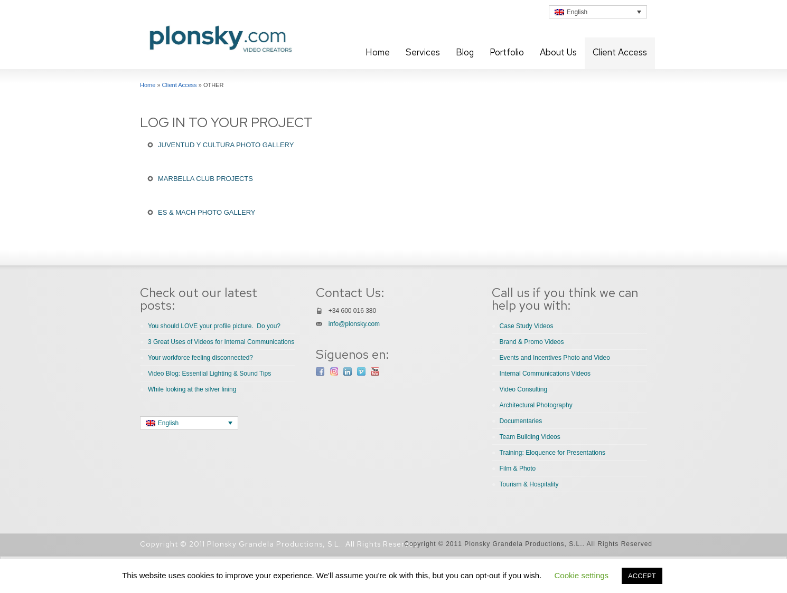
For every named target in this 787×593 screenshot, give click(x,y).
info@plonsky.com (354, 324)
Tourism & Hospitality (529, 484)
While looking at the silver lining (192, 389)
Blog (465, 52)
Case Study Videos (527, 326)
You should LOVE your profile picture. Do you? (214, 326)
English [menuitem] (577, 12)
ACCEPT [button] (642, 576)
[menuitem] (598, 11)
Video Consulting (524, 389)
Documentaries (521, 421)
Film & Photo (518, 468)
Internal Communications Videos (545, 373)
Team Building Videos (530, 437)
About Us (558, 52)
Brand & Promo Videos (532, 342)
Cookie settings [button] (582, 575)
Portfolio (507, 52)
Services (423, 52)
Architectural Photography (536, 405)
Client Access (620, 52)
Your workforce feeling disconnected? (200, 357)
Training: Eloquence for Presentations (552, 452)
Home (378, 52)
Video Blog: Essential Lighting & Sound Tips (209, 373)
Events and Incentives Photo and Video (555, 357)
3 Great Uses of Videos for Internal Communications (221, 342)
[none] (598, 11)
